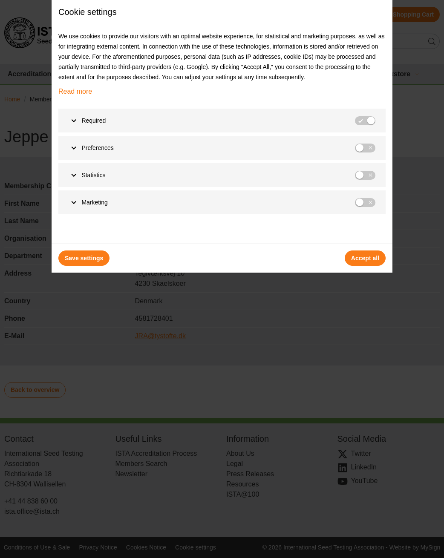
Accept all (365, 258)
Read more (75, 91)
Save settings (84, 258)
